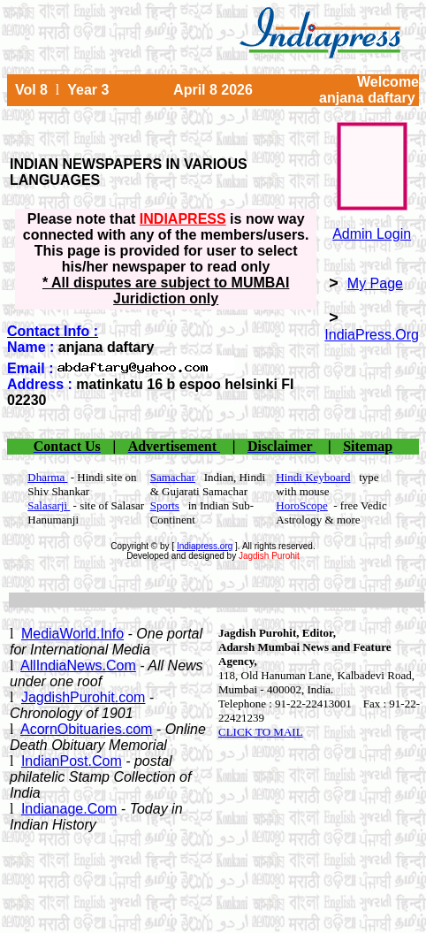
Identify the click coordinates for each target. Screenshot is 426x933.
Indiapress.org (204, 546)
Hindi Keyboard (313, 477)
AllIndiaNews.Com (78, 665)
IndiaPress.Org (371, 334)
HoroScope (302, 505)
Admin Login (371, 233)
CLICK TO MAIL (260, 731)
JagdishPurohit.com (83, 697)
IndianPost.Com (71, 761)
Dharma (47, 477)
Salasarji (48, 505)
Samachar (172, 477)
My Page (375, 283)
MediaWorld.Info (72, 633)
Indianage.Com (69, 808)
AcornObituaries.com (86, 729)
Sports (164, 505)
